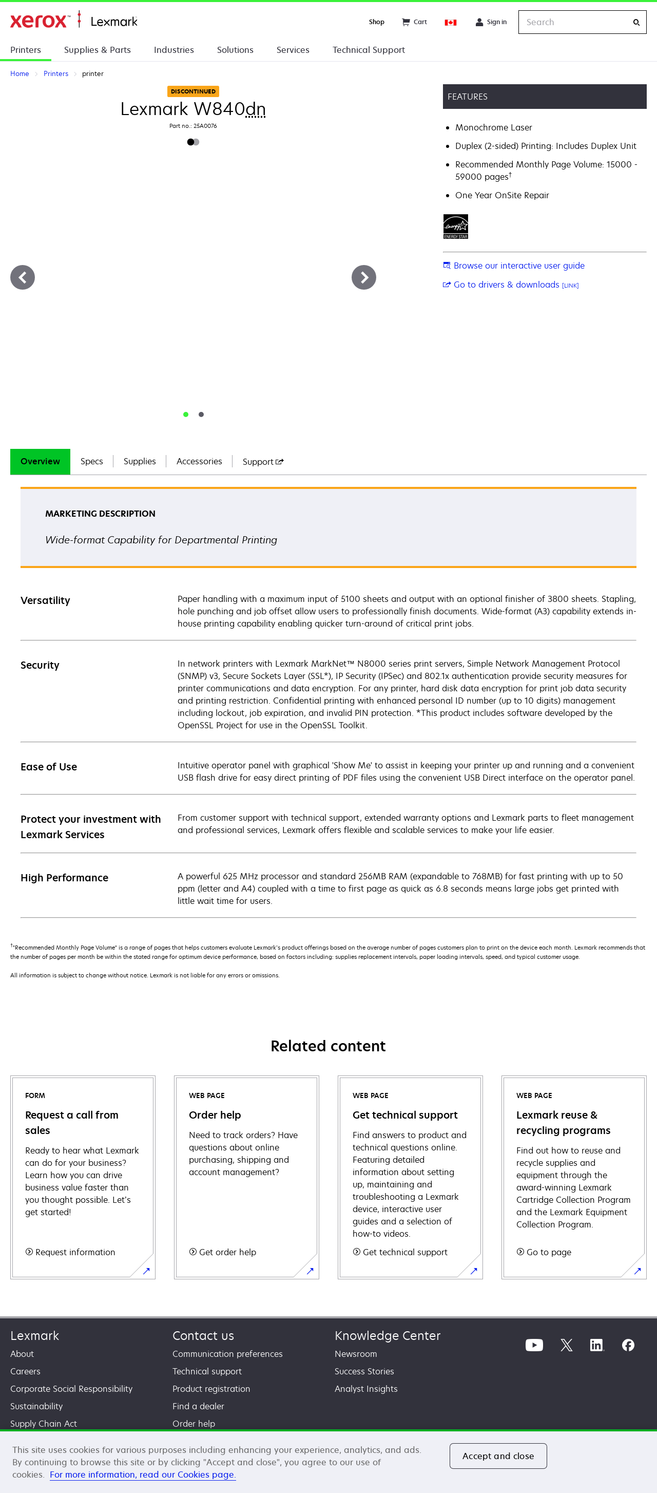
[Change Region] (451, 22)
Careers (25, 1371)
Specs (92, 461)
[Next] (364, 277)
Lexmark (34, 1336)
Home (73, 19)
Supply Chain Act (43, 1423)
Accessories (199, 461)
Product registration (211, 1388)
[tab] (185, 414)
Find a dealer (198, 1406)
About (22, 1353)
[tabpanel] (328, 702)
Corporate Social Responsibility (71, 1388)
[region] (328, 1461)
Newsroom (356, 1353)
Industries (174, 49)
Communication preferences (227, 1353)
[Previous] (22, 277)
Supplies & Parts (97, 49)
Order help (193, 1423)
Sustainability (36, 1406)
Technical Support (369, 49)
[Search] (636, 22)
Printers (25, 49)
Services (293, 49)
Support (263, 461)
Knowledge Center (388, 1336)
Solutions (235, 49)
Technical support (207, 1371)
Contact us (203, 1336)
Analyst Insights (366, 1388)
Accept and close (498, 1456)
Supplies (140, 461)
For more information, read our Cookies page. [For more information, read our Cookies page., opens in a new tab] (143, 1474)
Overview (40, 461)
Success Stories (364, 1371)
